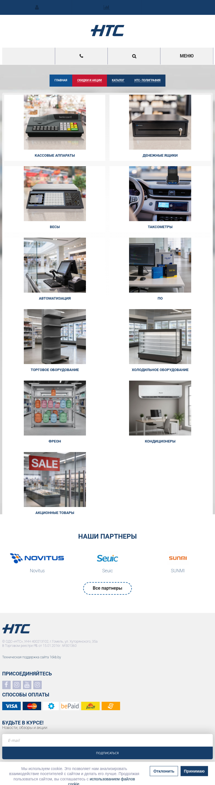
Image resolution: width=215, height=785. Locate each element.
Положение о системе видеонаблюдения (33, 777)
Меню (186, 56)
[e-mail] (107, 740)
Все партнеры (107, 588)
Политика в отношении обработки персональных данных (46, 772)
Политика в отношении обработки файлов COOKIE (41, 781)
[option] (37, 563)
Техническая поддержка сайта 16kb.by (31, 657)
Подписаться (107, 753)
